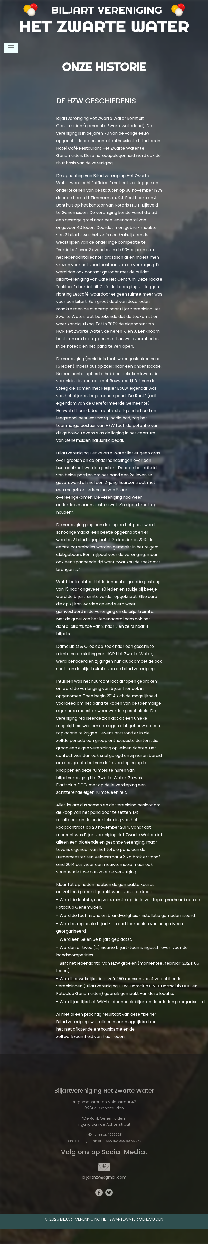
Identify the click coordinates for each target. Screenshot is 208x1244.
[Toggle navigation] (11, 48)
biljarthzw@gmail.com (104, 1177)
